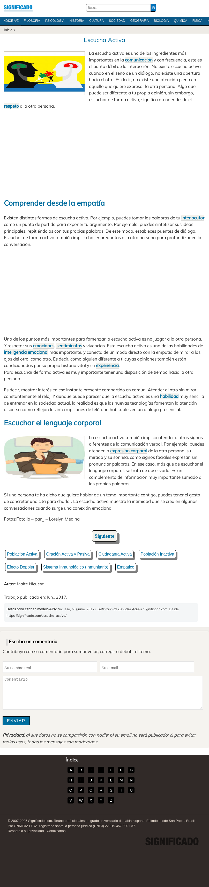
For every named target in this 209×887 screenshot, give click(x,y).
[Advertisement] (104, 153)
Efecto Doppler (20, 567)
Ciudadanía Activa (115, 554)
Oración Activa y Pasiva (67, 554)
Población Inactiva (157, 554)
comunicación (139, 60)
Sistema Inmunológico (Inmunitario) (75, 567)
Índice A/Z (11, 21)
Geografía (139, 21)
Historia (77, 21)
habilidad (169, 396)
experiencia (107, 365)
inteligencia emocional (26, 352)
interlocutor (192, 217)
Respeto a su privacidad (26, 831)
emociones (43, 345)
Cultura (96, 21)
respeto (11, 106)
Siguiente (104, 536)
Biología (161, 21)
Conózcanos (56, 831)
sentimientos (69, 345)
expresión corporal (128, 450)
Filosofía (32, 21)
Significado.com (18, 7)
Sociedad (117, 21)
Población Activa (22, 554)
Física (197, 21)
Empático (126, 567)
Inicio (8, 29)
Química (180, 21)
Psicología (54, 21)
